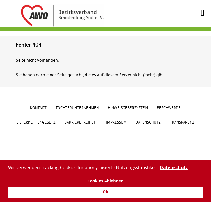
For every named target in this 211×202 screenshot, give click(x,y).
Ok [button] (105, 191)
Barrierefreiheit (81, 122)
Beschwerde (169, 107)
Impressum (116, 122)
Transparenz (182, 122)
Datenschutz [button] (174, 167)
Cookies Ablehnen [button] (106, 180)
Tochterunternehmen (77, 107)
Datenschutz (148, 122)
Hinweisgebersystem (128, 107)
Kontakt (38, 107)
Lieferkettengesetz (36, 122)
